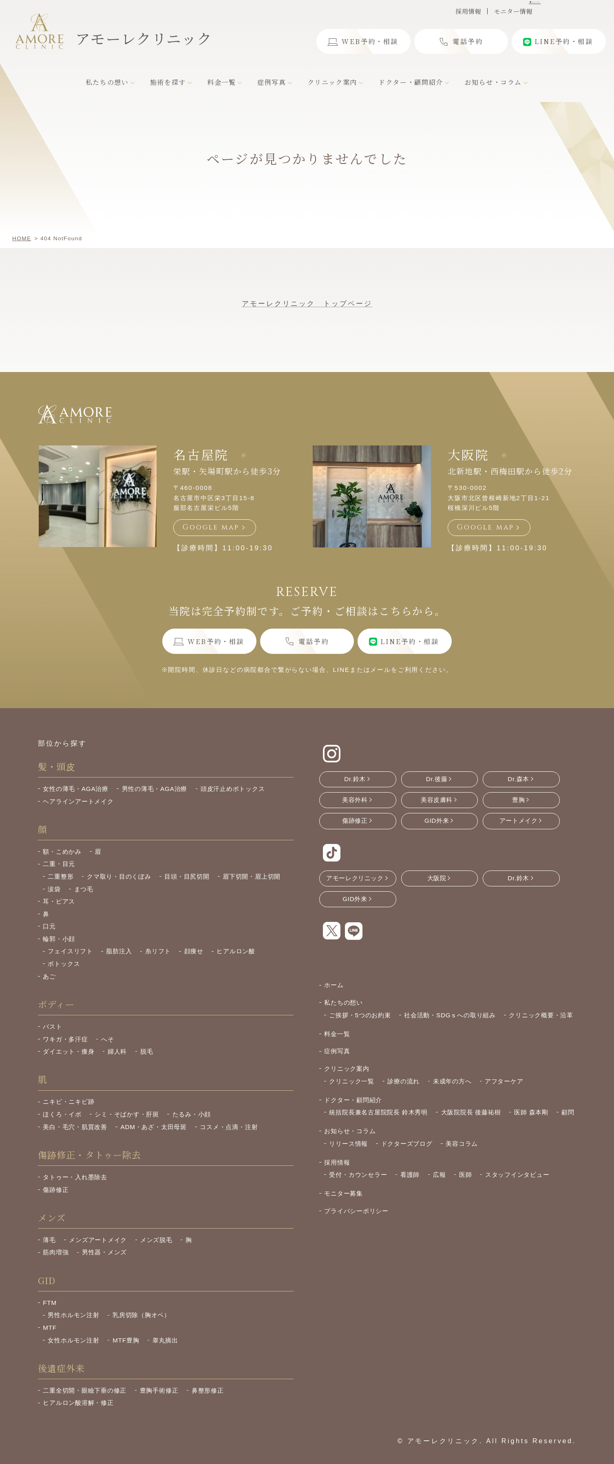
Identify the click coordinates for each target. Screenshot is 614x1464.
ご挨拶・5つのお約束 (360, 1015)
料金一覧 (337, 1033)
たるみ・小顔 (191, 1114)
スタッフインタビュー (517, 1174)
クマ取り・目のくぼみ (119, 876)
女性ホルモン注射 (73, 1340)
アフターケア (504, 1081)
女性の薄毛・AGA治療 (75, 788)
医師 (465, 1174)
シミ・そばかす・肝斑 (127, 1114)
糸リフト (158, 951)
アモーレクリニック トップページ (307, 304)
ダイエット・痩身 (68, 1051)
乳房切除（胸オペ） (141, 1314)
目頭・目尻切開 (186, 876)
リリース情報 (348, 1143)
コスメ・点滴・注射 (229, 1126)
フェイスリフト (70, 951)
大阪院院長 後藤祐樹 (471, 1112)
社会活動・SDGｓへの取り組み (450, 1015)
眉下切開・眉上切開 (251, 876)
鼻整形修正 (208, 1390)
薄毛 (49, 1239)
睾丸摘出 (165, 1340)
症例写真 (337, 1051)
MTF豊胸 (126, 1340)
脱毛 (146, 1051)
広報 (439, 1174)
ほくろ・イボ (62, 1114)
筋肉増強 (55, 1252)
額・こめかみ (62, 851)
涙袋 (54, 889)
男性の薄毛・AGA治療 (155, 788)
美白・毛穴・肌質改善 (75, 1126)
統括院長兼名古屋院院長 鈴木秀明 (378, 1112)
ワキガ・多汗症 (65, 1039)
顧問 (567, 1112)
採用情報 (468, 11)
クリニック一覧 (351, 1081)
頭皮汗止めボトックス (233, 788)
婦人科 (117, 1051)
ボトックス (64, 963)
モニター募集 (343, 1193)
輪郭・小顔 (59, 938)
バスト (52, 1026)
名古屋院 (201, 454)
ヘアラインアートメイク (78, 801)
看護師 (410, 1174)
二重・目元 (59, 863)
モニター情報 (513, 11)
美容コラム (462, 1143)
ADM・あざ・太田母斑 (153, 1126)
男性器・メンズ (104, 1252)
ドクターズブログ (407, 1143)
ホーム (333, 984)
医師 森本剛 (531, 1112)
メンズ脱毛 (156, 1239)
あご (49, 976)
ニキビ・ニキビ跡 (68, 1101)
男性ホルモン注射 (73, 1314)
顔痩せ (193, 951)
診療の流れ (403, 1081)
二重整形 (60, 876)
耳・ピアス (59, 901)
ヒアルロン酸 (235, 951)
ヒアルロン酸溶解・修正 (78, 1402)
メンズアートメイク (98, 1239)
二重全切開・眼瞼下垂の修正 (84, 1390)
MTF (50, 1327)
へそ (107, 1039)
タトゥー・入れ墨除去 (75, 1177)
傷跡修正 (55, 1189)
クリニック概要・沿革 (541, 1015)
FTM (50, 1302)
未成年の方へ (452, 1081)
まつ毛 (83, 889)
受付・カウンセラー (358, 1174)
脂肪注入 (119, 951)
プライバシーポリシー (356, 1210)
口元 (49, 926)
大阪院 (468, 454)
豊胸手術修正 (159, 1390)
